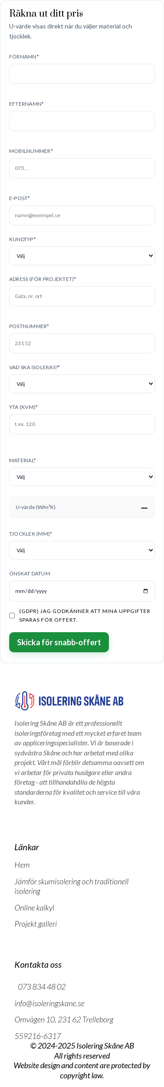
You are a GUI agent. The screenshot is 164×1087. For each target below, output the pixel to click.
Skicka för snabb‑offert (59, 642)
